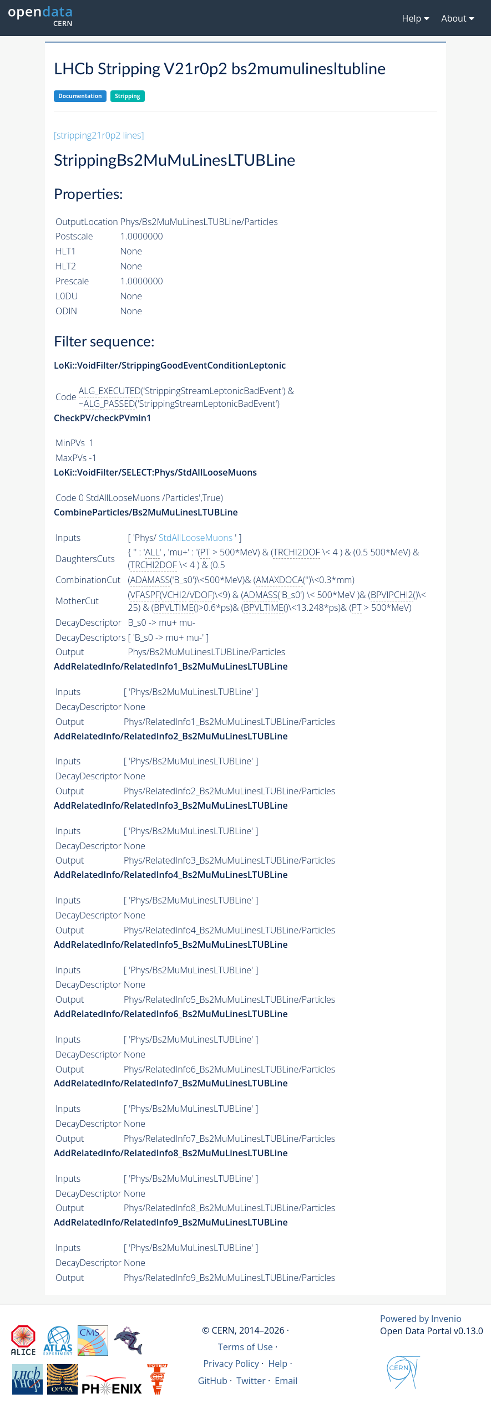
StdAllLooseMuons (195, 538)
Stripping (127, 96)
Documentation (80, 96)
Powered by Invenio (421, 1319)
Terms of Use (245, 1347)
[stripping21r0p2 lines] (99, 135)
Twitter (251, 1381)
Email (286, 1381)
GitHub (212, 1381)
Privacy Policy (231, 1363)
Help (277, 1363)
